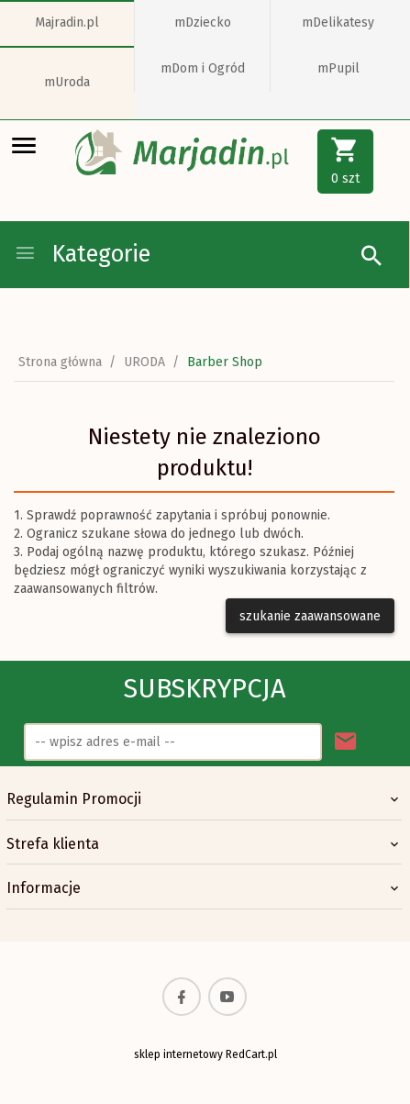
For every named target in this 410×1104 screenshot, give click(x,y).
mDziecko (202, 22)
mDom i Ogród (203, 68)
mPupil (338, 68)
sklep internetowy (178, 1054)
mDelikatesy (338, 22)
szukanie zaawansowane (310, 616)
